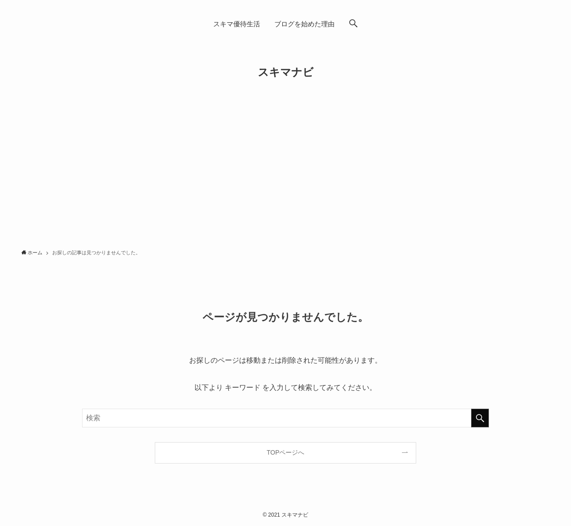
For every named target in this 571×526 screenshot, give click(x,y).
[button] (353, 24)
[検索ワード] (285, 418)
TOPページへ (286, 452)
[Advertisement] (285, 176)
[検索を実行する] (480, 418)
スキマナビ (286, 72)
